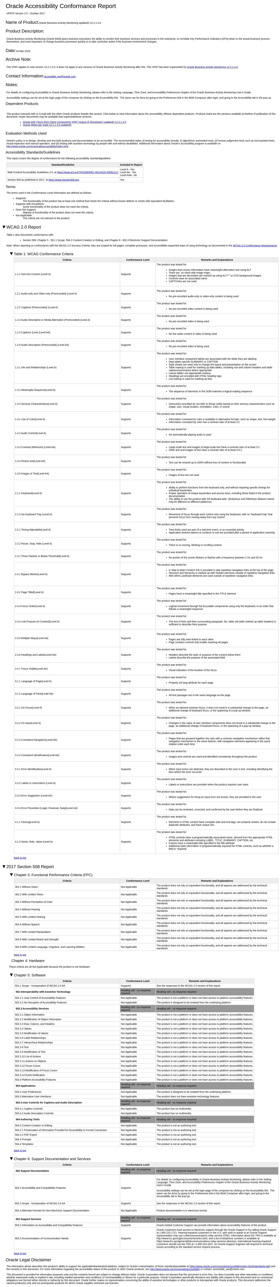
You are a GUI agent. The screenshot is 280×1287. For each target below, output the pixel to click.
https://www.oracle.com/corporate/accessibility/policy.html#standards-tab (230, 1266)
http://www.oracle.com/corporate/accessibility (175, 1269)
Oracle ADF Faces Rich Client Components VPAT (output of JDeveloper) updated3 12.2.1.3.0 (74, 122)
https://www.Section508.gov (64, 179)
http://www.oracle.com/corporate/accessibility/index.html (37, 146)
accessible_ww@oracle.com (60, 76)
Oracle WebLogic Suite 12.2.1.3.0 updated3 (47, 124)
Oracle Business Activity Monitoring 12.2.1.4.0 (212, 67)
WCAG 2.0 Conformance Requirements (255, 245)
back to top (20, 857)
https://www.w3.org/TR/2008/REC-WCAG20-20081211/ (87, 172)
